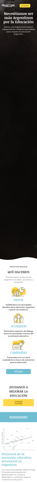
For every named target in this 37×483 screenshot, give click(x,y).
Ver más (18, 371)
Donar (25, 5)
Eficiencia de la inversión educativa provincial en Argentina (16, 459)
